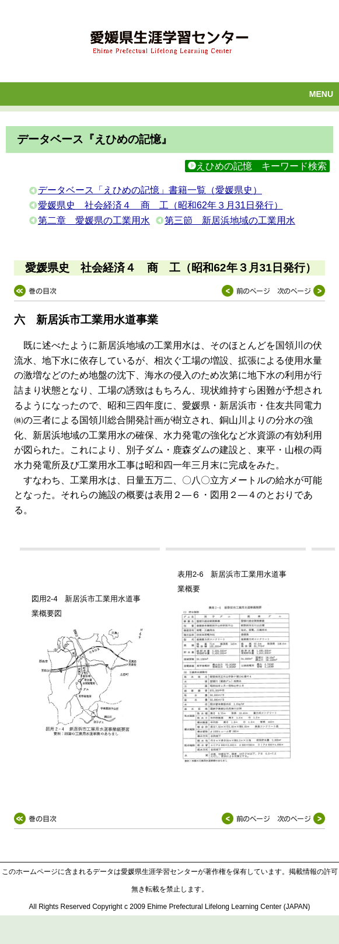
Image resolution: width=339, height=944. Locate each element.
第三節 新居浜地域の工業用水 (230, 220)
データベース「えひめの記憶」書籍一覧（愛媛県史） (150, 190)
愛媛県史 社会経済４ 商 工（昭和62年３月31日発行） (160, 205)
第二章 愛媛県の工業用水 (94, 220)
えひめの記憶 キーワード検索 (257, 166)
